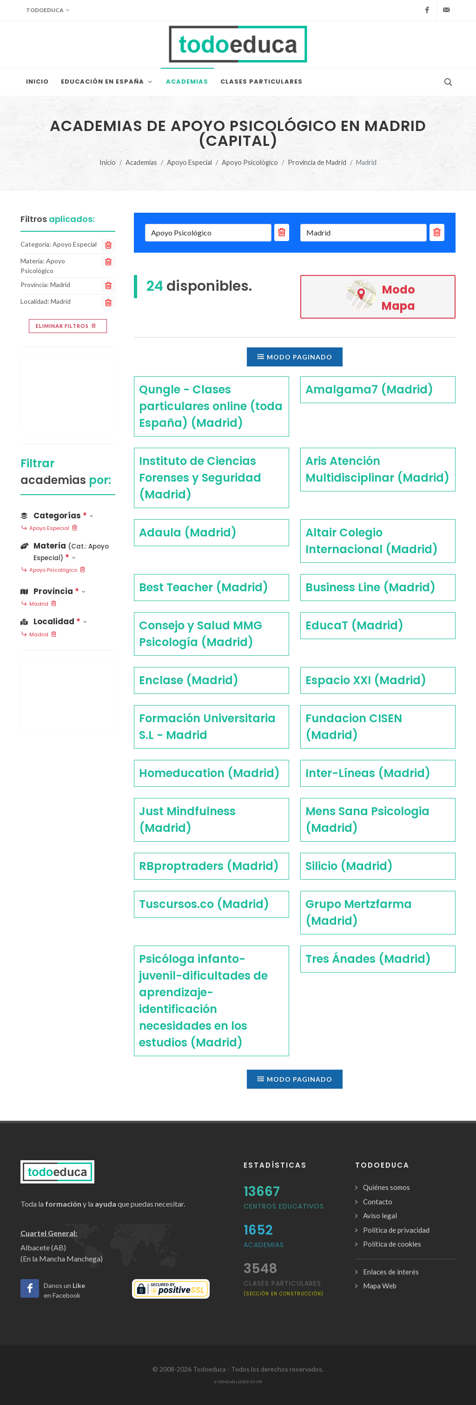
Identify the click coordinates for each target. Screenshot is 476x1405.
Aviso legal (380, 1215)
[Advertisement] (68, 395)
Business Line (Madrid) (370, 587)
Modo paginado (294, 356)
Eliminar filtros (67, 326)
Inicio (107, 162)
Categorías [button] (56, 515)
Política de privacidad (396, 1230)
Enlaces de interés (391, 1272)
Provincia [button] (53, 591)
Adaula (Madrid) (188, 532)
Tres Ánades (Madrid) (368, 959)
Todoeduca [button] (48, 10)
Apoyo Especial (189, 162)
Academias (141, 162)
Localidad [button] (53, 621)
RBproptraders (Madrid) (209, 866)
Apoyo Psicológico (250, 162)
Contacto (377, 1201)
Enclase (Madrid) (188, 680)
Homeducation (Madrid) (209, 773)
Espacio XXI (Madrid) (365, 680)
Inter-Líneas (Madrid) (367, 773)
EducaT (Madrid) (354, 625)
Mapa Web (380, 1285)
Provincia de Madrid (317, 162)
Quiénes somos (386, 1187)
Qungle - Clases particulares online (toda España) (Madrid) (211, 406)
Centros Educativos (284, 1206)
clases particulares (284, 1288)
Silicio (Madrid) (349, 866)
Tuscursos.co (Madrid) (204, 904)
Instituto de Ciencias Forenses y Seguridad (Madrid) (200, 477)
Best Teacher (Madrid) (203, 587)
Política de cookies (392, 1244)
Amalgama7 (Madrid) (369, 389)
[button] (67, 549)
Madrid (38, 604)
